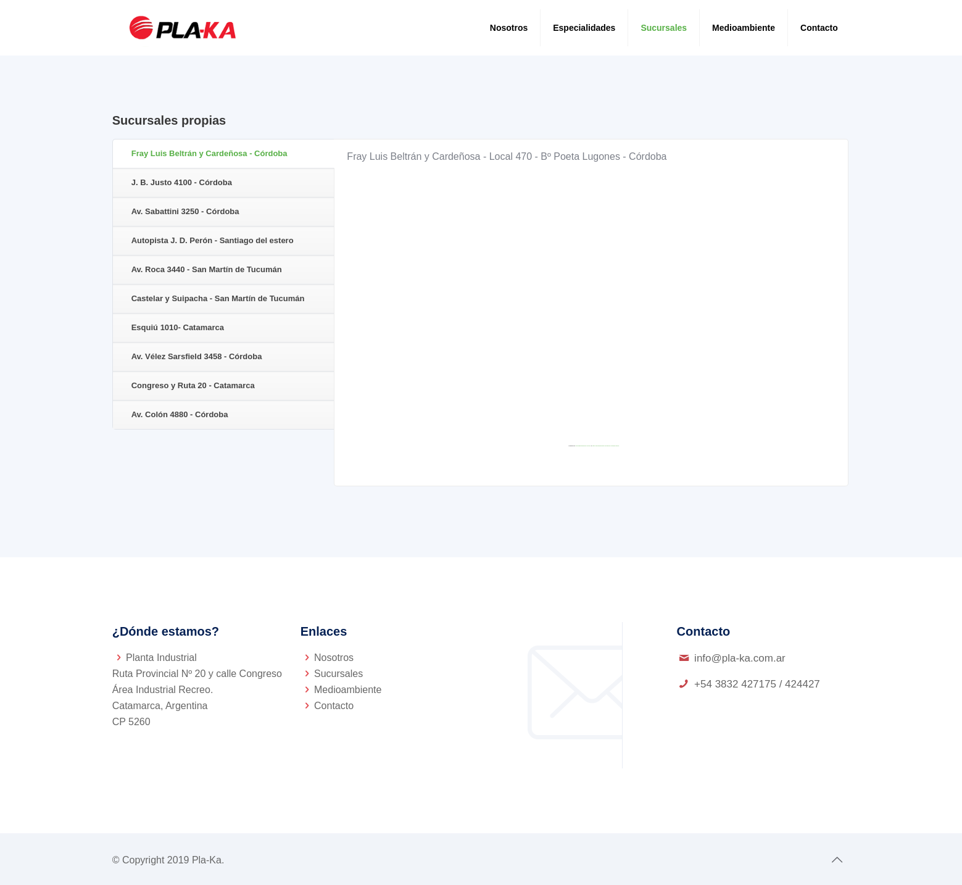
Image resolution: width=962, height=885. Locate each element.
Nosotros (334, 657)
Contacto (334, 705)
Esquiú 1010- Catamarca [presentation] (177, 327)
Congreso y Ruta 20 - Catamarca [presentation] (193, 385)
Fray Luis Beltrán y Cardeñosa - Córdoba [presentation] (209, 153)
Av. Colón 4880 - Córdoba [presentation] (179, 414)
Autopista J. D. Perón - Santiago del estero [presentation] (212, 240)
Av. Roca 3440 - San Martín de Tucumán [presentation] (206, 269)
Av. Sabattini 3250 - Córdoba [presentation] (185, 211)
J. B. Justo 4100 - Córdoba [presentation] (181, 182)
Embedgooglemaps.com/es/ (583, 445)
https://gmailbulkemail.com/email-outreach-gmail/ (605, 445)
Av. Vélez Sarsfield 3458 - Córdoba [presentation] (196, 356)
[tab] (223, 153)
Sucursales (338, 673)
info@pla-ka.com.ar (740, 658)
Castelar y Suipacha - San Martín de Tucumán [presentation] (218, 298)
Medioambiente (347, 689)
